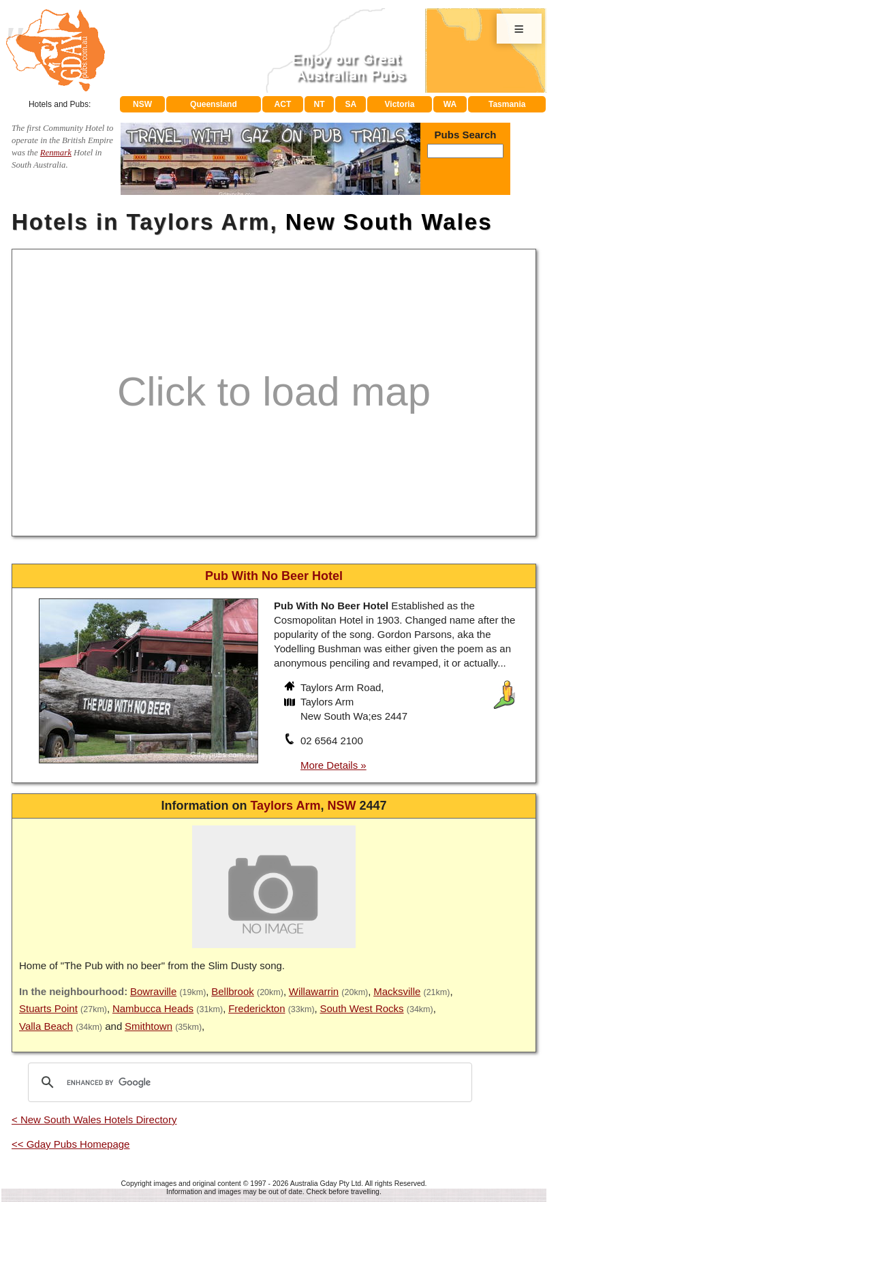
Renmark (56, 152)
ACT (283, 104)
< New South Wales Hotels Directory (94, 1119)
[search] (248, 1082)
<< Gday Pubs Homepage (70, 1144)
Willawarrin (314, 991)
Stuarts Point (48, 1008)
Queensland (213, 104)
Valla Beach (46, 1026)
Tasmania (506, 104)
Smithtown (148, 1026)
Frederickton (256, 1008)
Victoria (400, 104)
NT (318, 104)
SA (351, 104)
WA (450, 104)
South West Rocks (362, 1008)
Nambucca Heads (152, 1008)
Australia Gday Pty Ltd (325, 1183)
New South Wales (389, 221)
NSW (142, 104)
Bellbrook (232, 991)
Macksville (396, 991)
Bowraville (153, 991)
